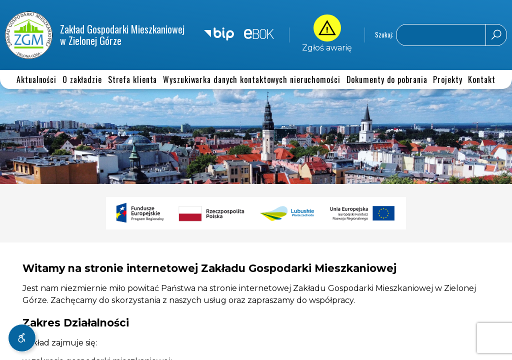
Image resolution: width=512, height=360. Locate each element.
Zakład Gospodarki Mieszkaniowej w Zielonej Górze (94, 35)
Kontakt (481, 79)
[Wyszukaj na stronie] (451, 35)
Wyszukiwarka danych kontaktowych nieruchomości (251, 79)
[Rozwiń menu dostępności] (22, 338)
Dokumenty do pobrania (387, 79)
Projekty (447, 79)
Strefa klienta (133, 79)
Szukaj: (384, 35)
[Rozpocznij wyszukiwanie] (496, 35)
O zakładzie (82, 79)
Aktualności (36, 79)
